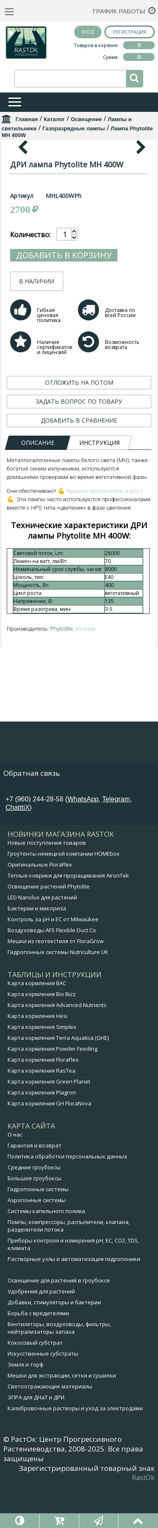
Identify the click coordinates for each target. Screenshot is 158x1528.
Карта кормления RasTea (41, 1112)
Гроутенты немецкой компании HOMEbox (64, 895)
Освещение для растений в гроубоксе (59, 1322)
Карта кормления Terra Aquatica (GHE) (58, 1079)
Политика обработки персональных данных (67, 1198)
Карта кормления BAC (37, 1024)
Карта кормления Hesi (37, 1057)
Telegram (116, 840)
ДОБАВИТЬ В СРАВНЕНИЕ (79, 578)
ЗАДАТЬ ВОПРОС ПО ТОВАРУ (79, 559)
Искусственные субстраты (43, 1395)
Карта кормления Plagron (42, 1134)
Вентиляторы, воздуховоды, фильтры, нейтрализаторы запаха (59, 1369)
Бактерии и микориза (37, 950)
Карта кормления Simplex (42, 1068)
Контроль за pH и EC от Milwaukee (53, 961)
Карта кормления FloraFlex (43, 1101)
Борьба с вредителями (38, 1355)
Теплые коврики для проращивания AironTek (68, 917)
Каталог (54, 119)
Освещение (86, 119)
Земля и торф (25, 1406)
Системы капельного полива (46, 1252)
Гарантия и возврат (35, 1187)
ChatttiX (17, 849)
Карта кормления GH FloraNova (49, 1145)
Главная (27, 119)
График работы (119, 11)
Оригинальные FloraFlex (40, 906)
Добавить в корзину (64, 412)
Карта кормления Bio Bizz (42, 1035)
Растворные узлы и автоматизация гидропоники (74, 1300)
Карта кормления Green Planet (49, 1123)
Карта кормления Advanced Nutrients (57, 1046)
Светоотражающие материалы (50, 1428)
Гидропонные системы (38, 1231)
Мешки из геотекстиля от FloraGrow (56, 982)
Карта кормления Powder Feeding (52, 1090)
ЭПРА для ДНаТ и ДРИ (36, 1439)
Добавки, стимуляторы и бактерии (54, 1344)
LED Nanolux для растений (42, 939)
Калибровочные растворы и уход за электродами (75, 1450)
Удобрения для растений (41, 1333)
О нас (15, 1176)
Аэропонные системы (37, 1241)
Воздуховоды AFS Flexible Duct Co (52, 971)
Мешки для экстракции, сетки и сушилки (62, 1417)
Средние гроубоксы (34, 1209)
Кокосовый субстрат (35, 1384)
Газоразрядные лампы (74, 128)
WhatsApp (83, 840)
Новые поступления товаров (47, 884)
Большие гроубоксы (35, 1220)
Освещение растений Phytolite (49, 928)
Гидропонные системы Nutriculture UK (58, 993)
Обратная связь (31, 815)
